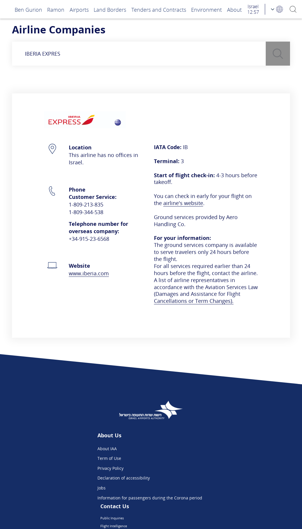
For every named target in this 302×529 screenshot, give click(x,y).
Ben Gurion (28, 9)
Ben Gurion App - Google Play (215, 488)
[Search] (293, 9)
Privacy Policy (69, 468)
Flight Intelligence (203, 458)
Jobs (60, 488)
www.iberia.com (89, 273)
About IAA (65, 448)
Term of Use (67, 458)
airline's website (183, 203)
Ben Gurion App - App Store (213, 478)
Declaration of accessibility (82, 478)
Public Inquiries (201, 448)
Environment (206, 9)
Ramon (55, 9)
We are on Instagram (206, 468)
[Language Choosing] (277, 9)
